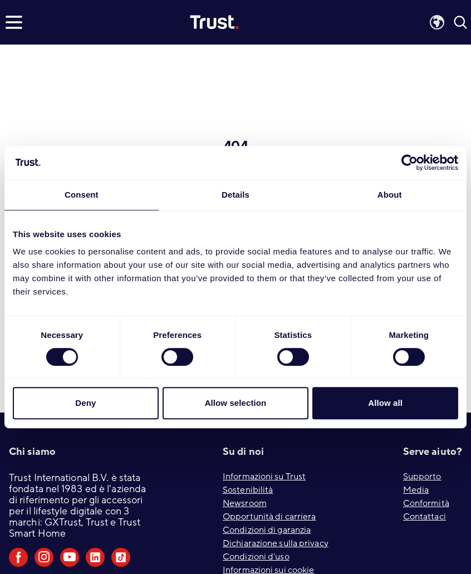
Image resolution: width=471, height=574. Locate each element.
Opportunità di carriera (269, 517)
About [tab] (389, 194)
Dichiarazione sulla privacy (275, 543)
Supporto (422, 476)
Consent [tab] (82, 194)
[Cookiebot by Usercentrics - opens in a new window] (409, 162)
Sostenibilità (248, 490)
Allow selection (236, 403)
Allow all (385, 403)
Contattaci (424, 517)
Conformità (426, 503)
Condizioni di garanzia (267, 530)
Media (416, 490)
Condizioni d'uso (256, 557)
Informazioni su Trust (264, 476)
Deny (85, 403)
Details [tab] (235, 194)
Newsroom (245, 503)
